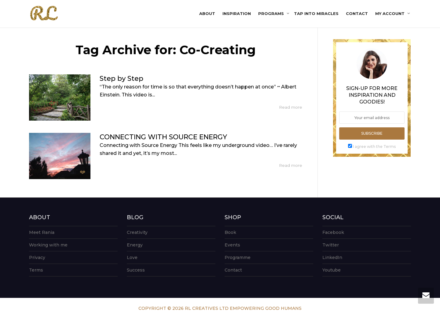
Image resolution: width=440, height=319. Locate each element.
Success (136, 270)
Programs (271, 13)
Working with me (48, 245)
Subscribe (372, 133)
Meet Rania (41, 232)
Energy (135, 245)
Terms (36, 270)
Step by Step (121, 78)
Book (230, 232)
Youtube (331, 270)
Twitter (330, 245)
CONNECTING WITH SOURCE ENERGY (163, 137)
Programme (238, 257)
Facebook (333, 232)
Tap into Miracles (316, 13)
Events (232, 245)
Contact (357, 13)
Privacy (37, 257)
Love (132, 257)
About (207, 13)
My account (390, 13)
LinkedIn (332, 257)
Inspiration (236, 13)
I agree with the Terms (374, 146)
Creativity (137, 232)
